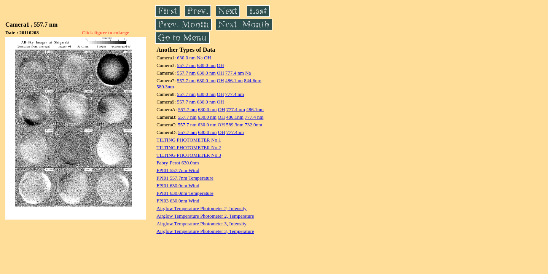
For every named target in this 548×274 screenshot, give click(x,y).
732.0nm (253, 124)
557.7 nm (186, 65)
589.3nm (165, 86)
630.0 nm (186, 58)
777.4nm (235, 132)
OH (207, 58)
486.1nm (234, 80)
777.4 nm (234, 73)
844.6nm (252, 80)
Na (199, 58)
